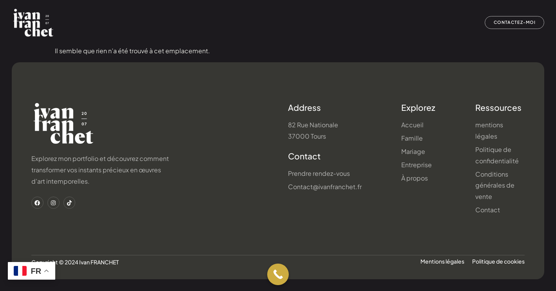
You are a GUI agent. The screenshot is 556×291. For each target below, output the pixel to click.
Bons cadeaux (399, 22)
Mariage (304, 22)
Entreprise (348, 22)
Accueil (226, 22)
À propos (448, 22)
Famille (265, 22)
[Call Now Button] (278, 274)
